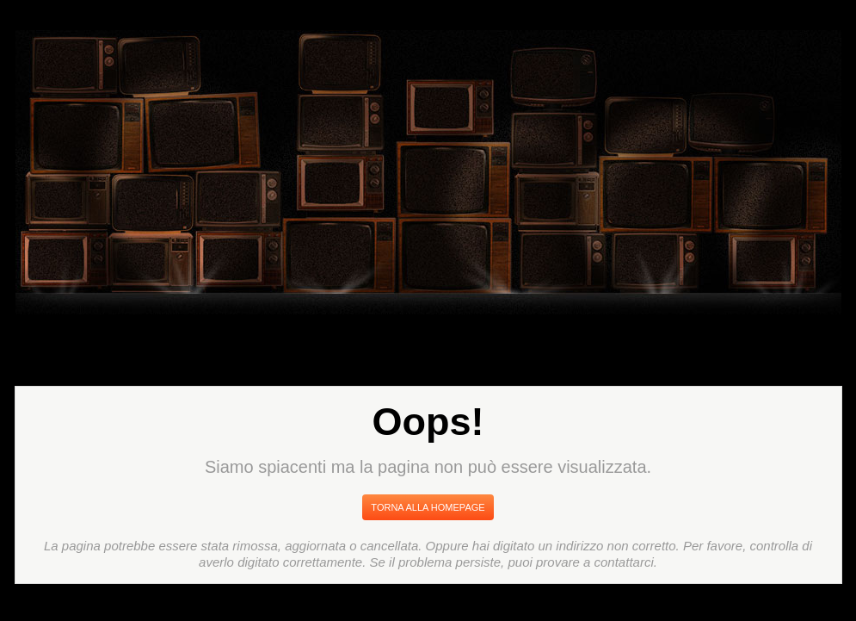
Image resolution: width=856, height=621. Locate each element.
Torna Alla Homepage (427, 507)
